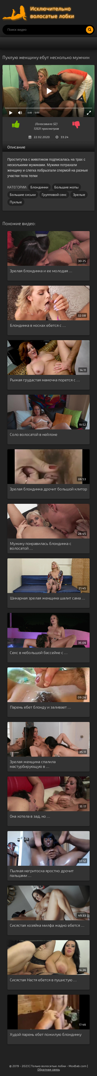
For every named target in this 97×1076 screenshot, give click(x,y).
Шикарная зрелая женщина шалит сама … (47, 598)
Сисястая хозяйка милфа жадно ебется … (47, 925)
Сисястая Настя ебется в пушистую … (43, 979)
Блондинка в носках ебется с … (38, 325)
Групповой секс (54, 194)
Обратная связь (48, 1069)
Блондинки (39, 187)
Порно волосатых (39, 12)
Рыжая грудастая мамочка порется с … (45, 379)
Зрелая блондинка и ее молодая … (41, 270)
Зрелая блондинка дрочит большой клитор (48, 488)
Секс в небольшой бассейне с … (38, 652)
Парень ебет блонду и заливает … (40, 707)
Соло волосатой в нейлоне (33, 434)
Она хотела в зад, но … (30, 816)
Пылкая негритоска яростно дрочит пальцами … (42, 873)
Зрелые (79, 194)
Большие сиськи (23, 194)
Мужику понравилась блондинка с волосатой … (40, 545)
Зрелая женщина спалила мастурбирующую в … (33, 764)
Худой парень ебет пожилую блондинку (45, 1034)
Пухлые (16, 202)
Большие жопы (66, 187)
